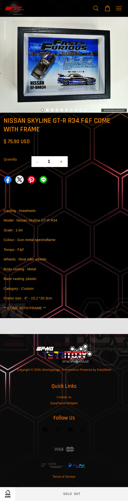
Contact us (64, 397)
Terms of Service (64, 476)
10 (85, 110)
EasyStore (104, 369)
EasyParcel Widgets (64, 403)
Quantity (10, 159)
